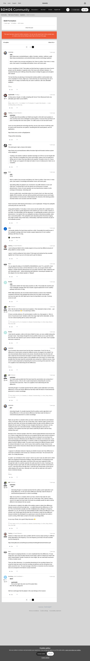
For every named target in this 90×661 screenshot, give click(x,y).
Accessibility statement (55, 610)
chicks (9, 144)
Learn (9, 3)
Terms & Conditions (34, 610)
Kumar (10, 281)
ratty (9, 228)
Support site (57, 9)
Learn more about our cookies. (73, 650)
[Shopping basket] (85, 3)
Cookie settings (44, 610)
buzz (9, 172)
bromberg (10, 576)
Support (14, 3)
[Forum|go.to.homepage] (15, 9)
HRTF (9, 557)
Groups (50, 9)
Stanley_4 (10, 113)
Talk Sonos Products (13, 15)
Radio (19, 3)
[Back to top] (86, 608)
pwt (9, 306)
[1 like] (14, 237)
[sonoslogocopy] (45, 3)
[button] (75, 9)
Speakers (22, 15)
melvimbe (10, 52)
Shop (4, 3)
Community (4, 15)
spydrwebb (11, 94)
